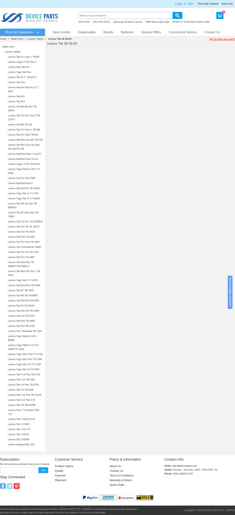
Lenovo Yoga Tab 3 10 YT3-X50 (24, 364)
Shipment (60, 480)
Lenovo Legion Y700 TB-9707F (24, 164)
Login (179, 3)
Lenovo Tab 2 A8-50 (18, 434)
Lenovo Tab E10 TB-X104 (21, 316)
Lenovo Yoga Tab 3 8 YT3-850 (23, 369)
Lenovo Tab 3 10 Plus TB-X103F (25, 395)
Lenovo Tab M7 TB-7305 (20, 290)
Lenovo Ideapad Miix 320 (21, 444)
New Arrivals (61, 32)
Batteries (127, 32)
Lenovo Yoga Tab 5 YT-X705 (23, 280)
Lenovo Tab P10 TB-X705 (21, 326)
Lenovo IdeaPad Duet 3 (20, 183)
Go (43, 470)
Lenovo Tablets (35, 39)
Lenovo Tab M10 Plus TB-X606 (24, 285)
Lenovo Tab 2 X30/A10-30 (21, 419)
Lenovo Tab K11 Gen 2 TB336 (23, 57)
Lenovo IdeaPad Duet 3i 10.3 (23, 159)
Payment (60, 475)
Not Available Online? (230, 292)
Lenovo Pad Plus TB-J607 (21, 236)
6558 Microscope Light (157, 22)
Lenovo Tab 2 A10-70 (19, 429)
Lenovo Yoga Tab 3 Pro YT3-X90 (25, 359)
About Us (115, 466)
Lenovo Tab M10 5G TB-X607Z (24, 188)
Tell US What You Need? (222, 39)
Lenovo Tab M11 (16, 96)
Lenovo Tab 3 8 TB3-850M (21, 405)
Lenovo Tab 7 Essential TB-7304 (25, 331)
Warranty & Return (121, 480)
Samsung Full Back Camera (127, 22)
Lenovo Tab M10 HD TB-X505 (23, 310)
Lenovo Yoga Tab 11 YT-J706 (23, 193)
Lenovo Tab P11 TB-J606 (21, 257)
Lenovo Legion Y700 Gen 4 (22, 62)
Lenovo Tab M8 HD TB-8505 (23, 295)
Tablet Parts (17, 39)
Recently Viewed (208, 3)
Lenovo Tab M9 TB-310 (20, 124)
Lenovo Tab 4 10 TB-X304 (21, 379)
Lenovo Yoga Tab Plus (19, 72)
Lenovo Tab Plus (16, 82)
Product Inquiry (64, 466)
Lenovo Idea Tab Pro (19, 67)
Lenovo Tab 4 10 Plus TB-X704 (24, 374)
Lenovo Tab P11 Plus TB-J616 (24, 242)
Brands (108, 32)
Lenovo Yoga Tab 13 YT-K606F (24, 198)
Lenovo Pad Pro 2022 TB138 (23, 134)
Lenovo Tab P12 (16, 101)
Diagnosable (87, 32)
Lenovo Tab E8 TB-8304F (21, 305)
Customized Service (183, 32)
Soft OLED (83, 22)
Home (3, 39)
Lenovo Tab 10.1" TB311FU (22, 77)
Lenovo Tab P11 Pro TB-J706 (23, 252)
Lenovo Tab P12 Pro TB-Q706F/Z (25, 221)
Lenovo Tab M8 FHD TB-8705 (23, 300)
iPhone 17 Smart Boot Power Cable (191, 22)
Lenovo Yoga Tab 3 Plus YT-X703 (25, 354)
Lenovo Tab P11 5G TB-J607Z (24, 226)
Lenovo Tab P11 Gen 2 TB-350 (24, 129)
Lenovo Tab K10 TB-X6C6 (21, 231)
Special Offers (151, 32)
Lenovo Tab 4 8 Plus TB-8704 (23, 384)
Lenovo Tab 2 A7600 (18, 424)
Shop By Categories (19, 32)
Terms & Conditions (121, 475)
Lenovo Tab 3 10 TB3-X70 (21, 400)
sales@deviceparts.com (184, 466)
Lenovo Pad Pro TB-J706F (22, 178)
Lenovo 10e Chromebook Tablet (24, 247)
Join (190, 3)
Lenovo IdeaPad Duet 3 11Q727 (25, 154)
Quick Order (117, 484)
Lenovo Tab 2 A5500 (18, 439)
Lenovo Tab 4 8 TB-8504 (20, 389)
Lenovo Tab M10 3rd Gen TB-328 (25, 139)
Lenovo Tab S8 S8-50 (59, 39)
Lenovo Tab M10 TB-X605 (21, 321)
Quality (59, 470)
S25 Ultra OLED (101, 22)
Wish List (227, 3)
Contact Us (212, 32)
